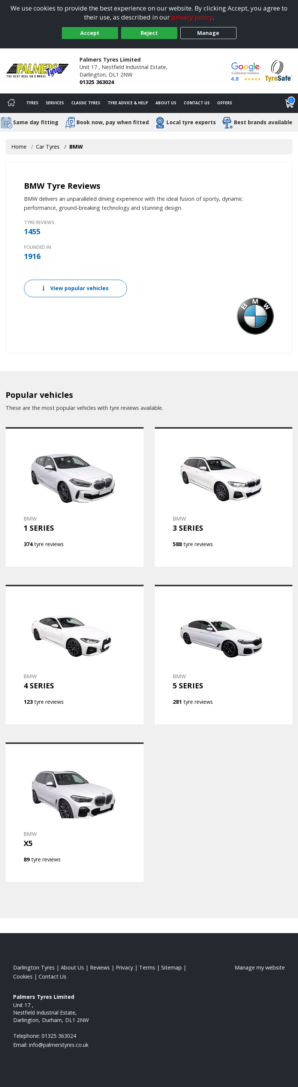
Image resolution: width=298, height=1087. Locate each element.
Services (55, 102)
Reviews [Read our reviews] (100, 967)
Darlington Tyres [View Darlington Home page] (34, 967)
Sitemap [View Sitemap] (171, 967)
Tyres (32, 102)
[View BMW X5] (75, 812)
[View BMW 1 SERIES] (75, 497)
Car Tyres (48, 146)
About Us (166, 102)
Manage (208, 32)
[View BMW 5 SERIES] (224, 654)
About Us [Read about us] (72, 967)
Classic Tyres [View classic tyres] (85, 102)
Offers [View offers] (224, 102)
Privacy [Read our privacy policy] (124, 967)
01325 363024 (96, 82)
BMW (76, 146)
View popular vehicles (75, 288)
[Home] (11, 103)
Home (19, 146)
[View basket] (290, 103)
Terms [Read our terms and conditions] (147, 967)
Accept (89, 32)
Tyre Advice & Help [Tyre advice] (128, 102)
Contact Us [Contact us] (197, 102)
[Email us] (58, 1044)
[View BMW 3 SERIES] (224, 497)
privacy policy (192, 17)
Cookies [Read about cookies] (23, 976)
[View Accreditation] (278, 70)
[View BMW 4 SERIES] (75, 654)
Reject (149, 32)
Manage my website (260, 967)
